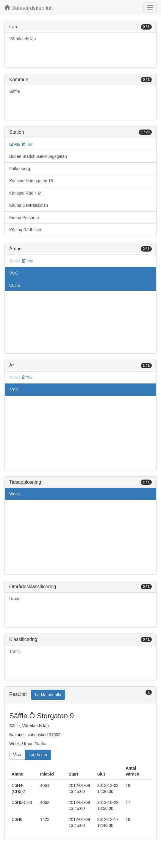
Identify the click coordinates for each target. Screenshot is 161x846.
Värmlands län (22, 38)
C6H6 (14, 285)
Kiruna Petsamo (24, 217)
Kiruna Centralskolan (28, 205)
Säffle (14, 91)
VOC (13, 273)
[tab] (80, 695)
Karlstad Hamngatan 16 (31, 180)
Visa (17, 754)
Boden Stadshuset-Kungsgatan (38, 156)
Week (14, 493)
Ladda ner (38, 754)
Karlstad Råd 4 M (25, 193)
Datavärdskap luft (28, 8)
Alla (15, 144)
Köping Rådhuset (25, 229)
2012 (13, 389)
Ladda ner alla (48, 694)
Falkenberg (19, 168)
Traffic (15, 651)
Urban (15, 598)
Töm (27, 144)
